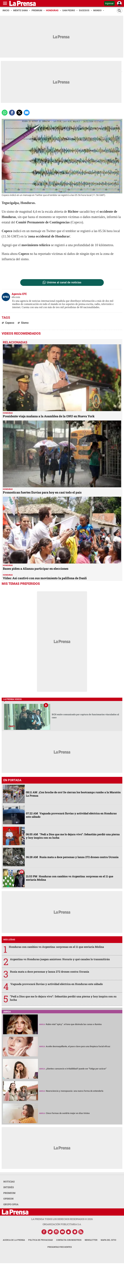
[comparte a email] (27, 113)
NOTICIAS (9, 1181)
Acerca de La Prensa (14, 1240)
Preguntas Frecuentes (59, 1247)
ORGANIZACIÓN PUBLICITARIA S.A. (62, 1224)
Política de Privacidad (40, 1240)
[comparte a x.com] (19, 113)
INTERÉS (8, 1187)
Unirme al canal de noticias (64, 282)
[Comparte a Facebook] (12, 113)
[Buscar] (119, 10)
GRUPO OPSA (10, 1204)
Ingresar (109, 3)
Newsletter (91, 1240)
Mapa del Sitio (108, 1240)
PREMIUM (9, 1193)
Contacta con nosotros (68, 1240)
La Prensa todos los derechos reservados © (62, 1219)
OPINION (8, 1198)
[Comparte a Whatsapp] (5, 113)
